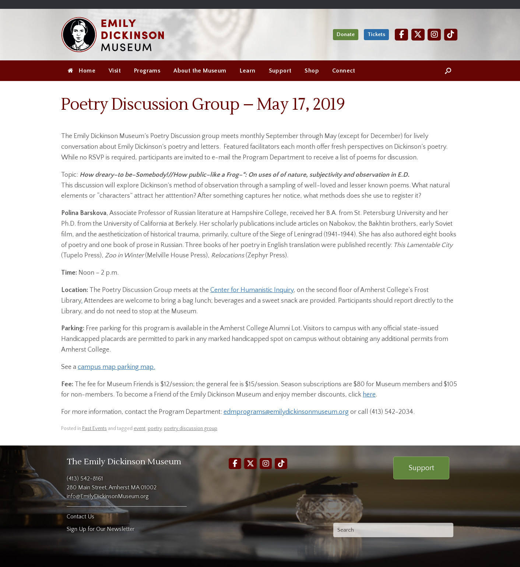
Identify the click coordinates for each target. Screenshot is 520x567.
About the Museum (199, 70)
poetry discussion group (190, 429)
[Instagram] (434, 34)
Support (280, 70)
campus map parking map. (116, 367)
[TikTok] (450, 34)
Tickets (376, 34)
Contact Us (80, 516)
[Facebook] (401, 34)
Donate (346, 34)
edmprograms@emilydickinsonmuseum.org (286, 412)
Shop (312, 70)
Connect (343, 70)
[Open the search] (448, 70)
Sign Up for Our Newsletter (100, 529)
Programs (147, 70)
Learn (248, 70)
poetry (155, 429)
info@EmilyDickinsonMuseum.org (108, 496)
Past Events (94, 429)
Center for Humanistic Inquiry (252, 290)
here (369, 394)
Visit (115, 70)
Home (81, 70)
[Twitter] (418, 34)
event (139, 429)
